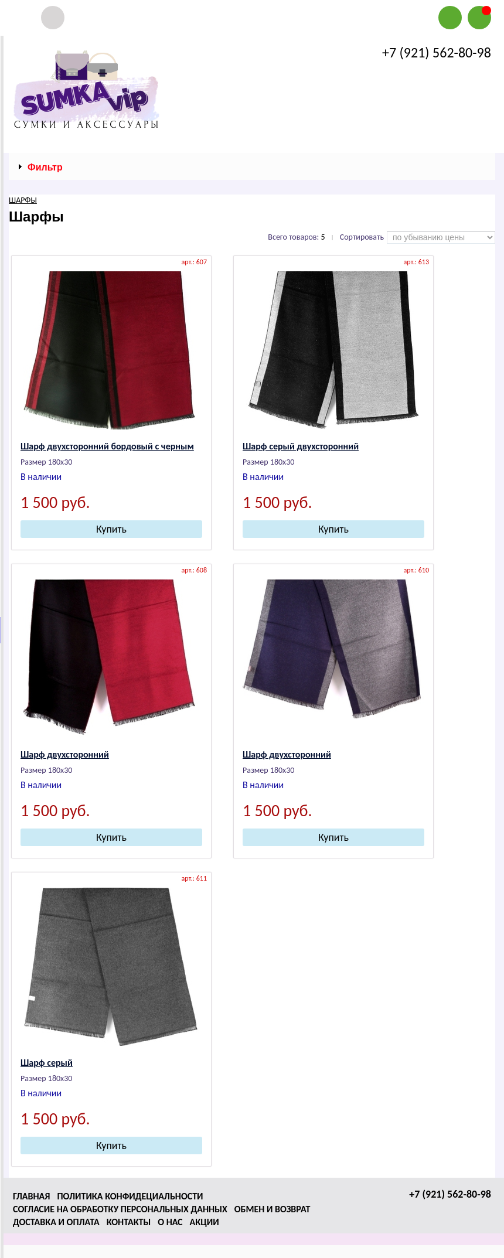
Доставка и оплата (56, 1222)
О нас (170, 1222)
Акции (204, 1222)
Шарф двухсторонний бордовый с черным (107, 446)
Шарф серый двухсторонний (301, 446)
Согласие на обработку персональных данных (120, 1209)
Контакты (129, 1222)
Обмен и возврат (272, 1209)
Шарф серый (47, 1062)
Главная (31, 1196)
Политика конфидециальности (130, 1196)
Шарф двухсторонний (65, 754)
